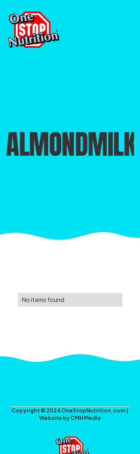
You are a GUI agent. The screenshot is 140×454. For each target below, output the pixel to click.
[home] (32, 28)
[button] (128, 28)
